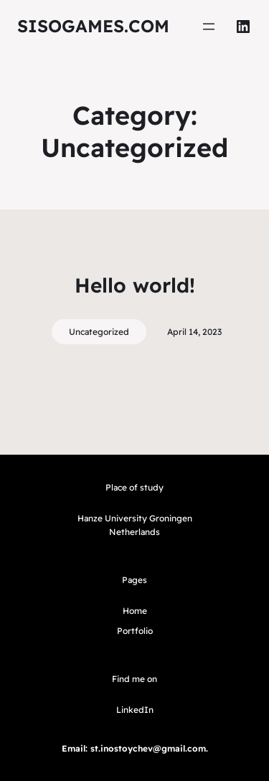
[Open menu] (208, 26)
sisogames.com (93, 26)
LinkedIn (135, 709)
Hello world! (135, 285)
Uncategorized (99, 331)
